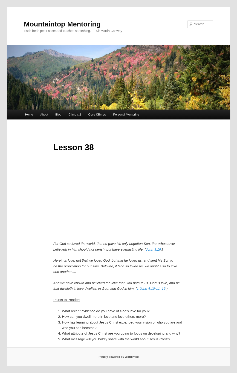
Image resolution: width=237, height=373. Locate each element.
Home (29, 114)
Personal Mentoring (126, 114)
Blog (58, 114)
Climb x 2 (75, 114)
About (44, 114)
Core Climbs (97, 114)
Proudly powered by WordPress (118, 357)
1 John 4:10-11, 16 (151, 288)
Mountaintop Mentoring (62, 24)
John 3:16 (153, 249)
